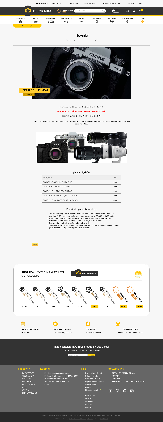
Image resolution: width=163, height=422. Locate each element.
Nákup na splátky (91, 376)
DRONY (25, 387)
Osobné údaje (90, 384)
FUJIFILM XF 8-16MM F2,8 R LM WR (57, 187)
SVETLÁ (25, 390)
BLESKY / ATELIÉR (29, 393)
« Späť (35, 244)
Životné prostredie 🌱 (93, 390)
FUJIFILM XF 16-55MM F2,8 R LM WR (57, 191)
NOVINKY (116, 376)
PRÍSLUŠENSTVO (29, 384)
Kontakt (47, 384)
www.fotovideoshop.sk (77, 216)
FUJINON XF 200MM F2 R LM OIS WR (57, 182)
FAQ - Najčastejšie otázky (94, 373)
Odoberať (91, 355)
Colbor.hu (88, 407)
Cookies (88, 387)
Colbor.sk (88, 398)
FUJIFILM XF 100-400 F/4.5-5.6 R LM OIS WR (60, 200)
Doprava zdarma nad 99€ (94, 381)
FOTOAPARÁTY (28, 373)
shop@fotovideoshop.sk (59, 373)
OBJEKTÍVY (26, 379)
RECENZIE (116, 379)
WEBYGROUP (104, 419)
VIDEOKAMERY (28, 376)
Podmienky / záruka (92, 379)
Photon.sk (88, 404)
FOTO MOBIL (27, 381)
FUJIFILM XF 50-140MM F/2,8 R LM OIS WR (60, 196)
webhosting (90, 419)
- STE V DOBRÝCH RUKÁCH (128, 381)
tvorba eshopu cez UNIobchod (77, 419)
